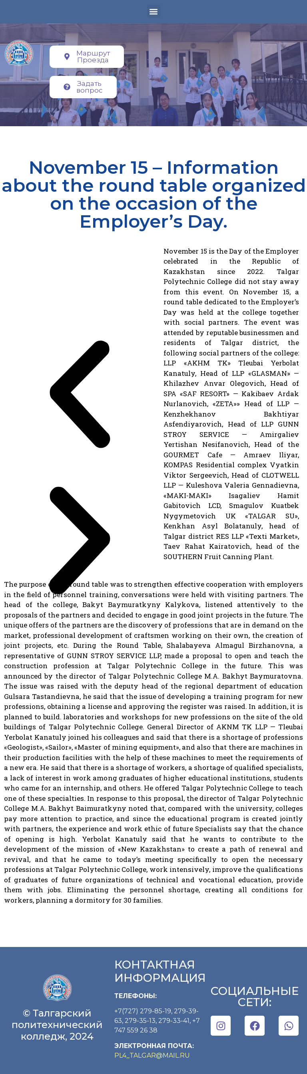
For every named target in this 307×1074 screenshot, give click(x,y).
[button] (153, 11)
